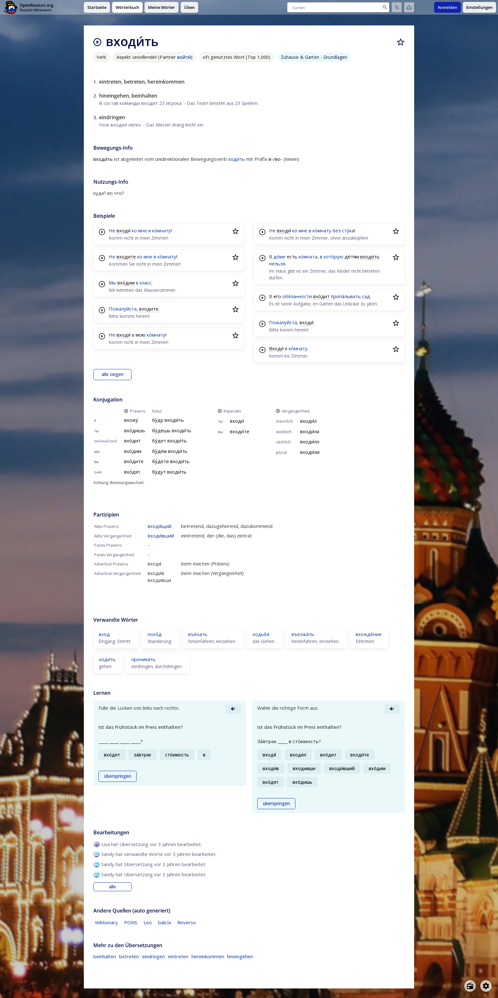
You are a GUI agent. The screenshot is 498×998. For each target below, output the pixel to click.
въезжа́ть (303, 634)
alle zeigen (113, 374)
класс (145, 282)
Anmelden (447, 7)
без (337, 230)
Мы (112, 282)
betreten (129, 956)
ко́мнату (161, 230)
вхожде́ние (369, 634)
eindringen (153, 956)
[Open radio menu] (470, 986)
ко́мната (308, 256)
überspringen (117, 776)
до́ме (279, 256)
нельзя (277, 263)
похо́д (155, 634)
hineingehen (240, 956)
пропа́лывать (346, 296)
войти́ (184, 57)
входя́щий (160, 526)
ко (134, 230)
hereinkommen (208, 956)
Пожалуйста (123, 308)
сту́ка (348, 230)
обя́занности (297, 296)
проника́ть (143, 659)
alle (112, 887)
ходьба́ (260, 634)
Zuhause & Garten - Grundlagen (314, 57)
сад (366, 296)
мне (142, 230)
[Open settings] (486, 986)
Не (112, 230)
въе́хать (197, 634)
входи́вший (161, 535)
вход (104, 634)
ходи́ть (236, 159)
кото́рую (333, 256)
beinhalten (104, 956)
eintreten (178, 956)
